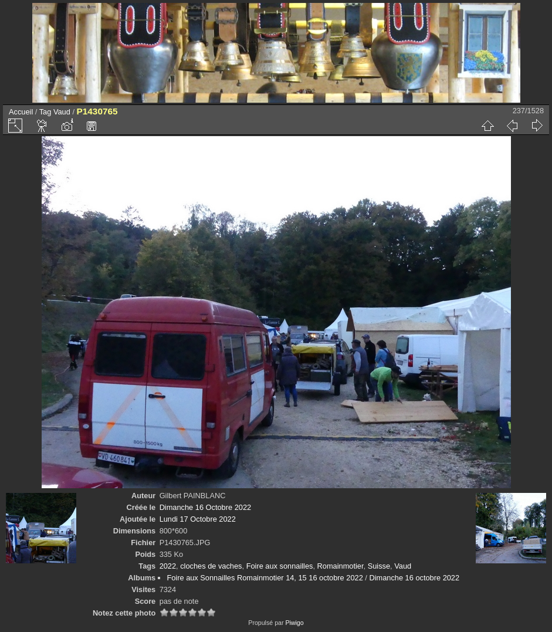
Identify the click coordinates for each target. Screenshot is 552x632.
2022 (168, 566)
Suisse (379, 566)
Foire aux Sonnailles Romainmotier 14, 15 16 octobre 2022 (265, 577)
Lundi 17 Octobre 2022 (198, 519)
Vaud (61, 111)
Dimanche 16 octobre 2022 (414, 577)
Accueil (21, 111)
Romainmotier (340, 566)
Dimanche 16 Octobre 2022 (206, 507)
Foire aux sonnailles (279, 566)
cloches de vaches (211, 566)
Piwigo (294, 622)
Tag (45, 111)
